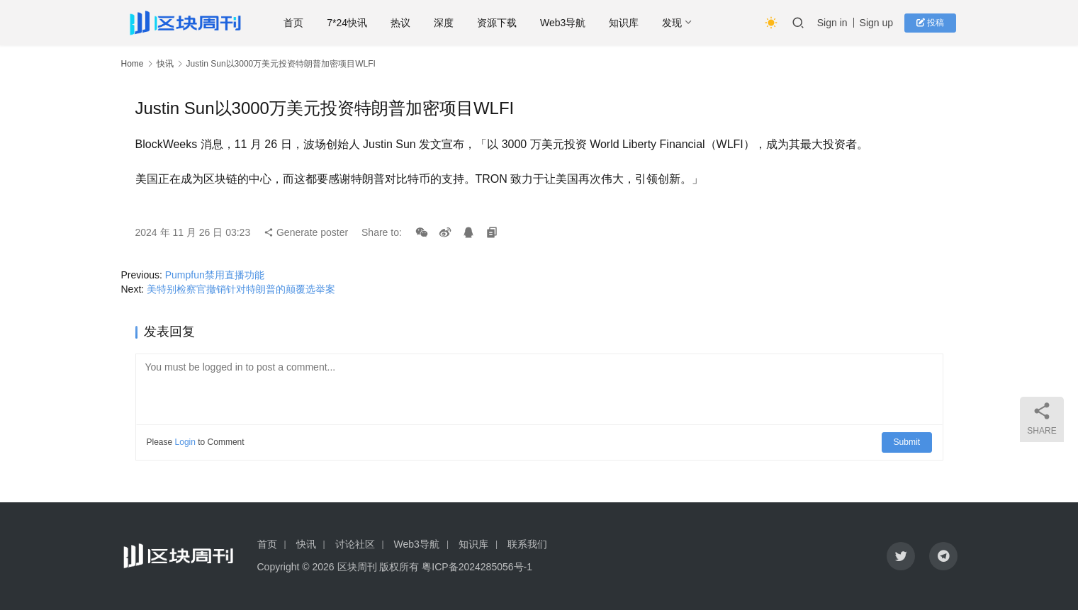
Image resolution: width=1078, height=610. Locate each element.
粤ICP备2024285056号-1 (477, 566)
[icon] (901, 556)
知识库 (627, 22)
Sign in (834, 22)
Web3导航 (566, 22)
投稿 (931, 23)
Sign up (878, 22)
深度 (447, 22)
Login (185, 442)
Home (132, 64)
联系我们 (527, 544)
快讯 (165, 64)
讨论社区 (355, 544)
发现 (675, 22)
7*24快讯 (350, 22)
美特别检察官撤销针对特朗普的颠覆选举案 (241, 289)
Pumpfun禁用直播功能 (214, 275)
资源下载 (500, 22)
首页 (297, 22)
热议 (404, 22)
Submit (907, 442)
